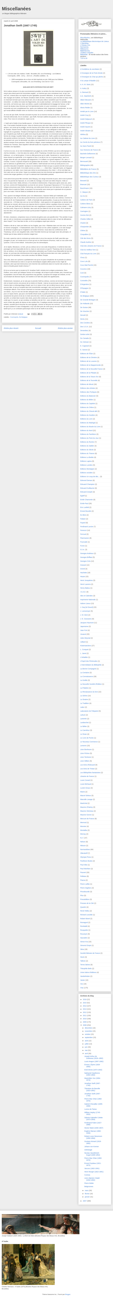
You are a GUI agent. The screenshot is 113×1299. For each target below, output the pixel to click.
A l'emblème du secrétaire (89, 69)
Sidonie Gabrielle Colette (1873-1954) (93, 1119)
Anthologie (88, 1150)
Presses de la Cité (87, 903)
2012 (85, 1012)
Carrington (84, 211)
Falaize (83, 519)
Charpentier (84, 227)
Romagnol (84, 922)
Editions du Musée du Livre (90, 427)
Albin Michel (84, 104)
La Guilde (83, 680)
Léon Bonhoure (86, 749)
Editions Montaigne (87, 469)
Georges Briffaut (86, 557)
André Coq (84, 115)
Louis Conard (85, 780)
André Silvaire (85, 131)
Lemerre (83, 746)
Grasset (83, 565)
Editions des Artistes (87, 388)
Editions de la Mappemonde (90, 365)
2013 (85, 1009)
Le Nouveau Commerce (89, 742)
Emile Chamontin (86, 500)
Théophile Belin (86, 968)
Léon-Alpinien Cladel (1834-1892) (92, 1179)
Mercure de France (87, 819)
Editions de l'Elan (86, 354)
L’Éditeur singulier (86, 53)
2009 (85, 1022)
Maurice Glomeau (86, 811)
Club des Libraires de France (90, 246)
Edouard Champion (87, 484)
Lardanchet (84, 722)
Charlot (83, 223)
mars (87, 1190)
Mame (82, 792)
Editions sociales (86, 473)
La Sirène (83, 696)
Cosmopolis (14, 317)
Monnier (83, 826)
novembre (89, 1031)
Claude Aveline (85, 242)
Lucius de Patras (90, 1109)
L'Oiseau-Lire (85, 45)
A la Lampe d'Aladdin (88, 81)
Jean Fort (83, 630)
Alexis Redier (85, 108)
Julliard (82, 642)
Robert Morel (85, 919)
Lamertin (83, 719)
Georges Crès (85, 561)
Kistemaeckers (85, 646)
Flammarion (84, 538)
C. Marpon (84, 192)
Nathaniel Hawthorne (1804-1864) (92, 1074)
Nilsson (83, 846)
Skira (82, 949)
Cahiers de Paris (86, 200)
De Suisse (84, 307)
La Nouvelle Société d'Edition (91, 684)
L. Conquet (84, 649)
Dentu (82, 319)
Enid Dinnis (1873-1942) (93, 1070)
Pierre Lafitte (85, 884)
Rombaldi (83, 926)
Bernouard (84, 161)
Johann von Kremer (91, 1146)
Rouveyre (83, 934)
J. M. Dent (84, 615)
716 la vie (83, 58)
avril (86, 1053)
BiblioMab (83, 54)
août (86, 1041)
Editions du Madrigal (87, 423)
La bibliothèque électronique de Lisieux (94, 41)
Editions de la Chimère (88, 357)
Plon (82, 895)
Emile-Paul (84, 503)
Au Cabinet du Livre (87, 138)
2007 (85, 1201)
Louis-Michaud (85, 784)
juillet (87, 1044)
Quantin (83, 907)
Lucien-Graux (85, 788)
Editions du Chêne (87, 407)
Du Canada (84, 338)
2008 (85, 1025)
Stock (82, 957)
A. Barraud (84, 92)
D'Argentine (84, 284)
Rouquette (84, 930)
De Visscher (84, 311)
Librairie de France (87, 776)
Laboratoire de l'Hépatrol (89, 711)
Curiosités (84, 281)
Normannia (84, 47)
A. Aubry (83, 88)
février (87, 1194)
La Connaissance (86, 676)
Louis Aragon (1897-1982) (93, 1061)
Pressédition (84, 899)
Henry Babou (85, 588)
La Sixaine (84, 699)
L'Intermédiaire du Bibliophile (90, 665)
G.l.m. (82, 549)
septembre (89, 1037)
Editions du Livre (86, 419)
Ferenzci (83, 530)
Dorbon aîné (84, 334)
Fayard (82, 523)
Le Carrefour (85, 730)
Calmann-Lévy (85, 207)
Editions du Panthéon (88, 434)
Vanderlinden (85, 976)
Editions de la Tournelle (88, 380)
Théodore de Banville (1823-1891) (92, 1089)
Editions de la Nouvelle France (91, 369)
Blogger (67, 1294)
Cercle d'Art (84, 215)
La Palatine (84, 688)
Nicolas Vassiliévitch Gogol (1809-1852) (92, 1154)
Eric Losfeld (84, 507)
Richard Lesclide (86, 915)
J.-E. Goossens (86, 619)
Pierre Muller (89, 1183)
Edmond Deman (86, 480)
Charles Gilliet (85, 219)
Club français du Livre (88, 254)
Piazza (82, 880)
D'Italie (82, 292)
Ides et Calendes (86, 596)
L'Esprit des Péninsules (88, 661)
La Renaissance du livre (89, 692)
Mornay (83, 834)
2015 (85, 1003)
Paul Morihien (85, 869)
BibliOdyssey (85, 51)
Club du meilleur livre (88, 250)
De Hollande (84, 303)
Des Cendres (85, 323)
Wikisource (84, 49)
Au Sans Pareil (85, 146)
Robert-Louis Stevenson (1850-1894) (93, 1137)
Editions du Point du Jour (89, 438)
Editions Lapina (86, 461)
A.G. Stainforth (85, 96)
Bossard (83, 181)
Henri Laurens (85, 584)
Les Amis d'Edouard (87, 765)
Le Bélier (83, 726)
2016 (85, 999)
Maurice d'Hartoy (86, 807)
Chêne (82, 230)
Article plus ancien (65, 328)
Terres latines (85, 965)
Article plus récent (11, 328)
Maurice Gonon (86, 815)
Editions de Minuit (86, 384)
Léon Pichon (84, 753)
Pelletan (83, 876)
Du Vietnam (84, 342)
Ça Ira (82, 196)
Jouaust (83, 634)
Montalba (83, 830)
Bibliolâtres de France (88, 169)
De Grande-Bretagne (88, 300)
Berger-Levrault (86, 157)
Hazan (82, 576)
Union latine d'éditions (88, 972)
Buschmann (84, 188)
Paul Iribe (83, 865)
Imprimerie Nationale (87, 600)
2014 (85, 1006)
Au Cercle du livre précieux (90, 142)
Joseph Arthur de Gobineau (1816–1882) (93, 1057)
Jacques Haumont (87, 623)
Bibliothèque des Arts (88, 173)
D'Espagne (84, 288)
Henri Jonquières (86, 580)
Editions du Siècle (86, 450)
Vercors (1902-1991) (91, 1168)
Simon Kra (84, 942)
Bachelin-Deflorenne (87, 154)
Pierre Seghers (85, 888)
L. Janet (83, 653)
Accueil (38, 328)
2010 (85, 1019)
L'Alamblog (84, 43)
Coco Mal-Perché (86, 265)
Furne (82, 546)
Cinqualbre (84, 234)
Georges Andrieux (86, 553)
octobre (88, 1034)
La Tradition (84, 703)
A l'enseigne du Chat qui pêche (91, 77)
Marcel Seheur (85, 795)
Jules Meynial (85, 638)
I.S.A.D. (83, 592)
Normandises (85, 849)
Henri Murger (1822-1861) (93, 1172)
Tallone (82, 961)
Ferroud (83, 534)
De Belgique (23, 317)
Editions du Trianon (87, 453)
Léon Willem (84, 761)
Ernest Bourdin (85, 511)
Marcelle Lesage (86, 799)
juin (86, 1047)
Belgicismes (88, 1186)
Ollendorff (83, 853)
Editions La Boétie (87, 457)
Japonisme (84, 626)
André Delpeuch (86, 119)
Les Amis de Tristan (87, 769)
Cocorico (83, 269)
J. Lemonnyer (85, 611)
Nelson (82, 842)
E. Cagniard (84, 346)
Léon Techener (85, 757)
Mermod (83, 822)
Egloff (82, 496)
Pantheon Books (86, 861)
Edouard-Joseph (86, 492)
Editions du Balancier (88, 396)
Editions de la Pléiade (88, 373)
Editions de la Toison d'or (89, 377)
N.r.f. (82, 838)
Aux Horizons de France (89, 150)
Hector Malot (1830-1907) (93, 1128)
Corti (82, 273)
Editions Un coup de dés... (89, 476)
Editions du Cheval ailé (88, 411)
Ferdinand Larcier (86, 526)
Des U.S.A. (84, 327)
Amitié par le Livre (86, 111)
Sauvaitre (83, 938)
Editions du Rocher (87, 442)
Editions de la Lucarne (88, 361)
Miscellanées (16, 8)
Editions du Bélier (86, 400)
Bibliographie (85, 165)
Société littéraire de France (90, 953)
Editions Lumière (86, 465)
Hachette (83, 573)
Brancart (83, 184)
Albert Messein (85, 100)
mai (86, 1050)
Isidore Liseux (85, 603)
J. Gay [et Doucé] (86, 607)
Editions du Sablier (87, 446)
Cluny (82, 257)
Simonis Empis (85, 945)
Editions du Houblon (87, 415)
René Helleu (84, 911)
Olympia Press (85, 857)
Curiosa (87, 1175)
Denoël (82, 315)
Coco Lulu (84, 261)
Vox (81, 984)
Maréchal (83, 803)
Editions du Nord (86, 430)
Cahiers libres (85, 204)
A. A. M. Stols (85, 84)
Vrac (82, 988)
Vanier (82, 980)
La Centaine (84, 673)
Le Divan (83, 734)
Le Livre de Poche (87, 738)
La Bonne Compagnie (88, 669)
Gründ (82, 569)
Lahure (82, 715)
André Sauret (85, 127)
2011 (85, 1015)
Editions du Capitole (87, 403)
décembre (89, 1028)
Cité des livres (85, 238)
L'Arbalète (84, 657)
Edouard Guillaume (87, 488)
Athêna (82, 134)
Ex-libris (83, 515)
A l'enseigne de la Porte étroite (91, 73)
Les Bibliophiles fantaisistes (90, 772)
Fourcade (83, 542)
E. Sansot (83, 350)
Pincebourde (85, 892)
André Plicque (85, 123)
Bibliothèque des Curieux (89, 177)
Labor (82, 707)
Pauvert (83, 872)
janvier (87, 1197)
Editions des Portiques (88, 392)
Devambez (84, 330)
